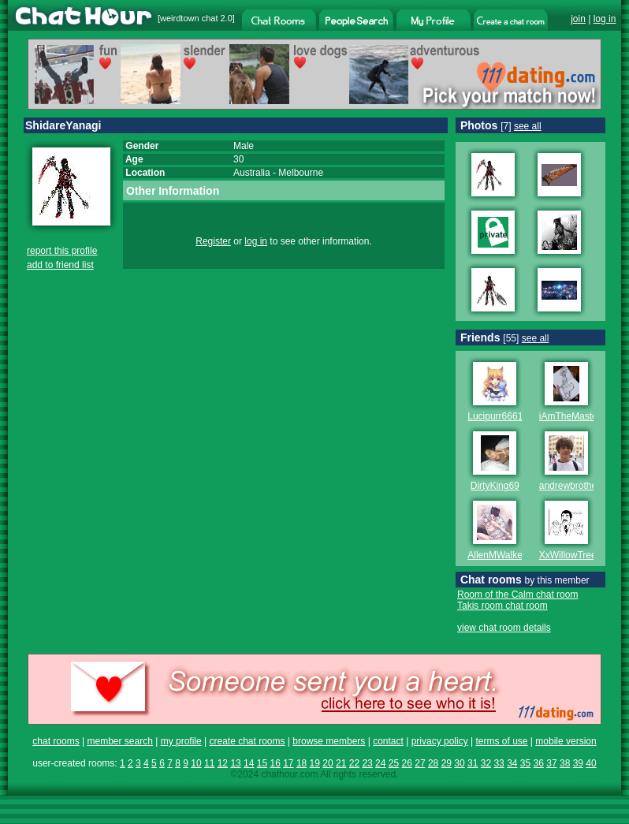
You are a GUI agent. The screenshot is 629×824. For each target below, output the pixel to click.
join (578, 18)
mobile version (565, 741)
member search (119, 741)
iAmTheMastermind (580, 416)
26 (407, 763)
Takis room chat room (502, 605)
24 (380, 763)
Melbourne (300, 172)
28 (433, 763)
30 (459, 763)
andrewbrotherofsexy (583, 485)
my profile (181, 741)
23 (367, 763)
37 (551, 763)
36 (539, 763)
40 (591, 763)
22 (354, 763)
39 (578, 763)
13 (235, 763)
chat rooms (55, 741)
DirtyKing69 (495, 485)
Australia (251, 172)
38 (565, 763)
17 (288, 763)
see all (528, 126)
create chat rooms (247, 741)
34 (512, 763)
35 (525, 763)
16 (275, 763)
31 (472, 763)
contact (388, 741)
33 (498, 763)
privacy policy (439, 741)
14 (249, 763)
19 (315, 763)
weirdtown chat (189, 18)
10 (196, 763)
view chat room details (504, 627)
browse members (328, 741)
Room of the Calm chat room (517, 594)
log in (605, 18)
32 (486, 763)
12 (223, 763)
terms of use (501, 741)
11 (209, 763)
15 (262, 763)
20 (327, 763)
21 (341, 763)
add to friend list (60, 264)
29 (446, 763)
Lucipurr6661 (495, 416)
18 (301, 763)
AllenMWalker (496, 555)
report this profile (62, 250)
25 (394, 763)
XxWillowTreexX (573, 555)
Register (213, 241)
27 (420, 763)
